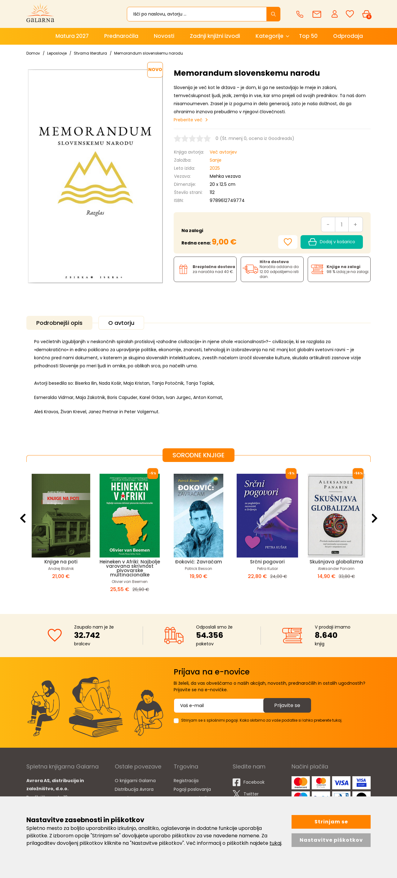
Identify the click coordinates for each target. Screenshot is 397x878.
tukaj (275, 843)
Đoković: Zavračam (198, 561)
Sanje (215, 160)
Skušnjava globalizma (336, 561)
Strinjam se (331, 821)
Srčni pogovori (267, 561)
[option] (61, 533)
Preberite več (188, 120)
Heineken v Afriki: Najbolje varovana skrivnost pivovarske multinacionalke (130, 568)
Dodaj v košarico (331, 242)
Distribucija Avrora (134, 789)
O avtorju (121, 323)
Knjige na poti (61, 561)
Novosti (164, 36)
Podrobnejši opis (59, 323)
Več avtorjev (223, 152)
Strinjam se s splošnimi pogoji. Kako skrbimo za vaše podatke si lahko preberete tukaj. (261, 720)
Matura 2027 (72, 36)
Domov (33, 53)
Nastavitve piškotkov (331, 840)
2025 (215, 168)
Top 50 (308, 36)
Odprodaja (348, 36)
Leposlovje (57, 53)
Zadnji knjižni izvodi (215, 36)
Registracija (186, 780)
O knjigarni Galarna (135, 780)
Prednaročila (121, 36)
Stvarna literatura (90, 53)
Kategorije (269, 36)
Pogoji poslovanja (192, 789)
